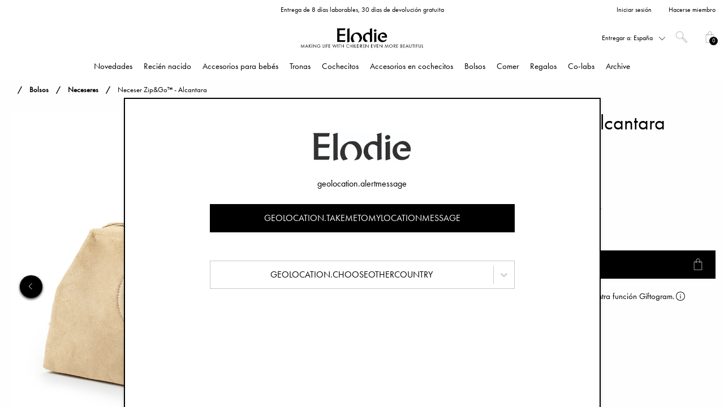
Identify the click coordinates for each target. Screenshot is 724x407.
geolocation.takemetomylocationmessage (362, 218)
